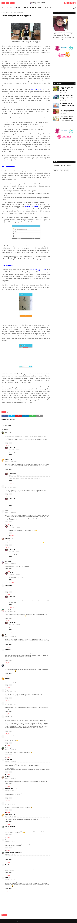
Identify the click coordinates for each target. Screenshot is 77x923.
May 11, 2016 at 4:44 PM (10, 879)
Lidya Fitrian (5, 19)
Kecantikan (56, 165)
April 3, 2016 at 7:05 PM (10, 841)
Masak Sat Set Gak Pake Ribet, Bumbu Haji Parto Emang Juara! (66, 88)
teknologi (56, 170)
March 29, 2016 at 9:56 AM (10, 761)
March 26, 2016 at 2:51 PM (10, 512)
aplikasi (7, 12)
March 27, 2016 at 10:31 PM (14, 551)
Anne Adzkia (8, 585)
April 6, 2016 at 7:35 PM (10, 866)
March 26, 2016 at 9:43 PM (10, 587)
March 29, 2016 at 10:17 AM (10, 778)
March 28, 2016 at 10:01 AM (10, 651)
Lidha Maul (8, 432)
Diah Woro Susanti (10, 826)
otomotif (63, 168)
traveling (66, 170)
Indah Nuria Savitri (10, 814)
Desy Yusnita (8, 690)
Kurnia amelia (9, 538)
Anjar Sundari (9, 665)
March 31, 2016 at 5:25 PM (10, 804)
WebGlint (9, 921)
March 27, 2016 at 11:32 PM (10, 636)
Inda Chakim (8, 459)
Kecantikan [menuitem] (17, 7)
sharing (68, 168)
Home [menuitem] (3, 7)
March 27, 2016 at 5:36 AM (10, 611)
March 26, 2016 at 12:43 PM (11, 461)
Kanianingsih (8, 748)
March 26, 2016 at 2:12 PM (10, 487)
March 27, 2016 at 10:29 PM (14, 449)
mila (6, 510)
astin (6, 486)
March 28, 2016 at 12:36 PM (11, 680)
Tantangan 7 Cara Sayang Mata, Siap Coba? (67, 111)
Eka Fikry (7, 776)
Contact (12, 2)
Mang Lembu (8, 635)
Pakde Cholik (8, 649)
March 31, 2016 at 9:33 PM (10, 816)
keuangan (56, 168)
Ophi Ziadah (8, 759)
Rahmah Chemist (10, 736)
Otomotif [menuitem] (40, 7)
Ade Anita (8, 561)
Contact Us (72, 921)
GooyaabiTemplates (23, 921)
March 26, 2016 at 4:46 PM (10, 540)
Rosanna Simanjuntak (11, 788)
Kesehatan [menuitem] (25, 7)
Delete (10, 443)
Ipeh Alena (8, 703)
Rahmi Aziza (8, 610)
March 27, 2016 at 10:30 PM (14, 500)
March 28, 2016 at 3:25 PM (10, 749)
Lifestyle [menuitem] (47, 7)
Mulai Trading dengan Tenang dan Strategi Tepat (67, 104)
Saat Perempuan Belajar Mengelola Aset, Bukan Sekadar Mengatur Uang (66, 118)
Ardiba (7, 864)
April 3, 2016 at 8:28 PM (10, 854)
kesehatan (69, 165)
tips (61, 170)
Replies (8, 446)
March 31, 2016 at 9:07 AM (10, 790)
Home (3, 2)
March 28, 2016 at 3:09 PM (10, 737)
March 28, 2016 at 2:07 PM (10, 718)
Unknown (7, 678)
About (7, 2)
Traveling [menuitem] (9, 7)
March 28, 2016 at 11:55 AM (10, 666)
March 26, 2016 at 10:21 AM (10, 434)
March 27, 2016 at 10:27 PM (14, 624)
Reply (7, 443)
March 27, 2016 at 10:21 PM (14, 598)
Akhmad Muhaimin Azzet (12, 803)
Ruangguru (8, 877)
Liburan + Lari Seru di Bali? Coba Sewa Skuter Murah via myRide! (67, 97)
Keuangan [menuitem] (33, 7)
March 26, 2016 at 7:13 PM (10, 563)
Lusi (6, 839)
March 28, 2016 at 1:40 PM (10, 704)
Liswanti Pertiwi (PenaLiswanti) (13, 852)
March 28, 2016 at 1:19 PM (10, 691)
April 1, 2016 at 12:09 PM (10, 828)
